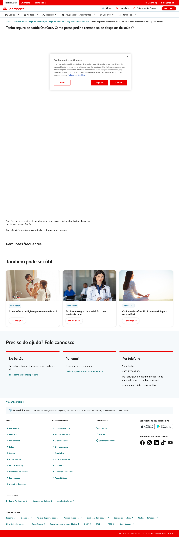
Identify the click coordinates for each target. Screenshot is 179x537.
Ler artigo (17, 320)
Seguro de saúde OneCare (78, 21)
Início (8, 21)
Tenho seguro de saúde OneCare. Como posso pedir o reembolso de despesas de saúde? (128, 21)
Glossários (26, 518)
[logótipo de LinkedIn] (156, 442)
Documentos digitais (43, 501)
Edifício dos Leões (61, 459)
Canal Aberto (39, 524)
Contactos (101, 428)
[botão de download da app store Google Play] (164, 426)
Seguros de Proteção (38, 21)
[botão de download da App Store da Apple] (147, 426)
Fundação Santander (62, 471)
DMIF (88, 524)
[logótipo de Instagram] (149, 442)
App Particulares (66, 501)
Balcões (101, 434)
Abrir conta (169, 8)
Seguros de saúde (56, 21)
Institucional (13, 440)
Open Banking (127, 524)
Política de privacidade (48, 518)
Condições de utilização (98, 518)
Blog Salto (58, 453)
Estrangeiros (13, 478)
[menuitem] (11, 2)
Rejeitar (99, 83)
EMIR (99, 524)
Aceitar (118, 83)
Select (10, 447)
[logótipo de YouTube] (170, 442)
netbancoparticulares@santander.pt (83, 371)
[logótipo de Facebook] (142, 442)
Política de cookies (73, 518)
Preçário (11, 518)
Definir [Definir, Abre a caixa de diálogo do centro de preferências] (62, 83)
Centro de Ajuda (20, 21)
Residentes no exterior (17, 471)
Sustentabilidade (60, 440)
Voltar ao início (15, 402)
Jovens (10, 453)
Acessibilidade (59, 478)
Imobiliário (58, 465)
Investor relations (61, 428)
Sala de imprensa (61, 434)
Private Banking (14, 465)
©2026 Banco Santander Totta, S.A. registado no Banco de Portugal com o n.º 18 (145, 533)
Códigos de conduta (124, 518)
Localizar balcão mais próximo (24, 374)
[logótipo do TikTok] (163, 442)
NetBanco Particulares (17, 501)
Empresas (11, 434)
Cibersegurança (60, 447)
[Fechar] (127, 56)
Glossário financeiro (16, 484)
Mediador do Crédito (148, 518)
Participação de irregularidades (65, 524)
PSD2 (111, 524)
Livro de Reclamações (16, 524)
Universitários (13, 459)
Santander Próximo (105, 440)
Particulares (13, 428)
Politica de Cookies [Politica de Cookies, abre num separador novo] (76, 75)
